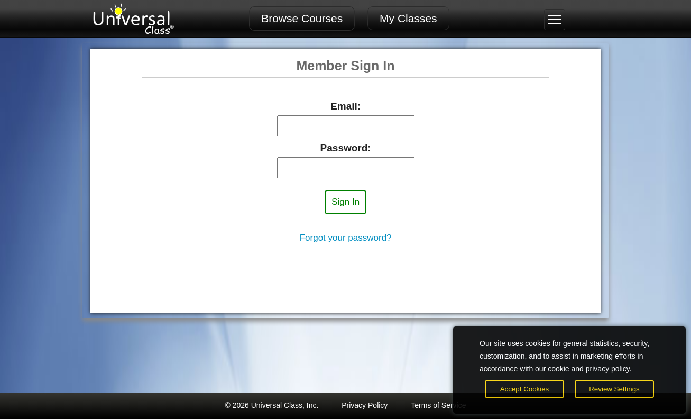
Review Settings (614, 389)
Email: (345, 106)
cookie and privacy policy (589, 369)
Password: (345, 147)
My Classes (408, 18)
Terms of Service (438, 405)
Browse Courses (302, 18)
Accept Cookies (524, 389)
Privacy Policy (365, 405)
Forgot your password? (346, 238)
